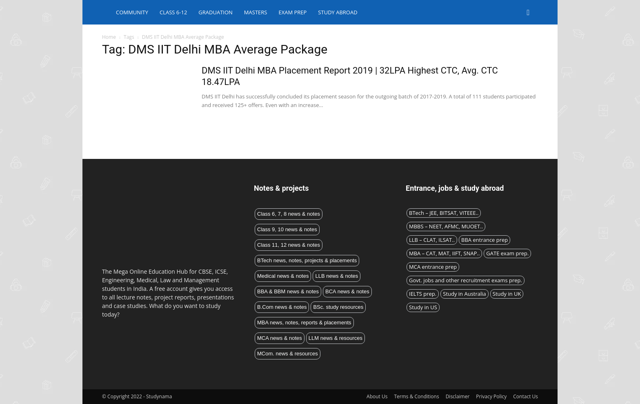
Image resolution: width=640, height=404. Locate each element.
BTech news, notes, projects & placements (307, 260)
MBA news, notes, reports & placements (304, 322)
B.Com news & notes (282, 307)
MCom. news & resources (287, 353)
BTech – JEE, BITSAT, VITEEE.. (443, 213)
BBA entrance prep (484, 239)
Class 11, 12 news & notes (288, 245)
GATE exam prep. (507, 253)
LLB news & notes (336, 276)
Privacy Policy (491, 396)
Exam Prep (292, 12)
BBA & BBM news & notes (288, 291)
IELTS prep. (422, 293)
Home (109, 36)
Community (132, 12)
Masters (255, 12)
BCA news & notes (347, 291)
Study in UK (507, 293)
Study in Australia (464, 293)
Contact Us (525, 396)
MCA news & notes (279, 338)
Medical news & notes (283, 276)
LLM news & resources (335, 338)
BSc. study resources (338, 307)
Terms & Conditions (416, 396)
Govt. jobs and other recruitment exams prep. (465, 280)
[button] (528, 13)
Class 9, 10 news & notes (287, 229)
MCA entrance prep (433, 266)
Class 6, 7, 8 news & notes (288, 214)
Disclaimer (458, 396)
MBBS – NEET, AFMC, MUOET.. (446, 226)
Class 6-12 (173, 12)
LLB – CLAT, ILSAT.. (432, 239)
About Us (377, 396)
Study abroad (337, 12)
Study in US (423, 307)
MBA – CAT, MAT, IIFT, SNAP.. (444, 253)
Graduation (215, 12)
